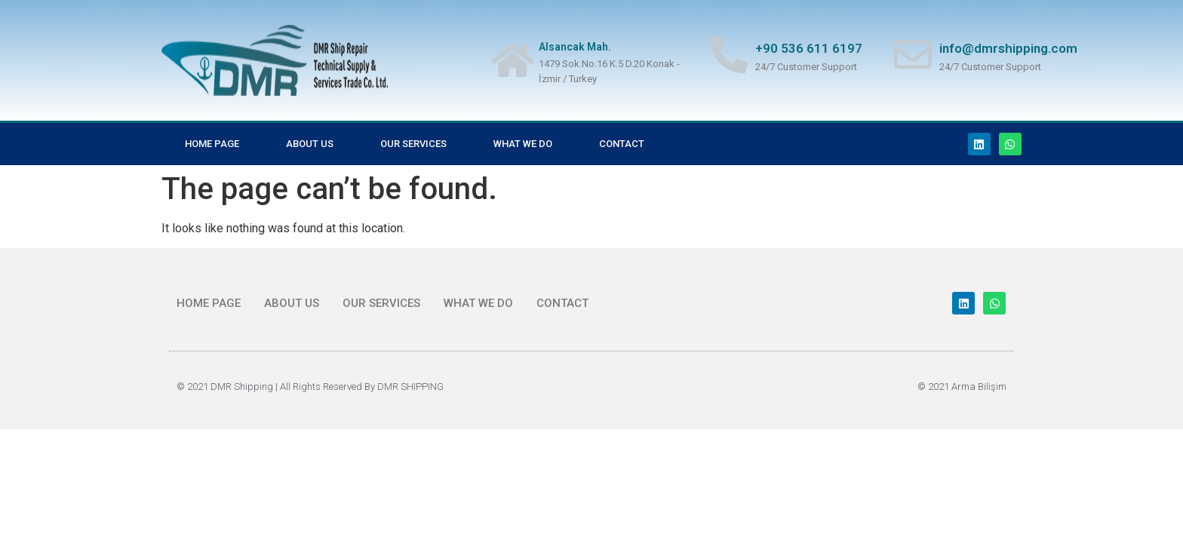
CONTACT (621, 143)
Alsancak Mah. (575, 47)
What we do (522, 143)
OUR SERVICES (413, 143)
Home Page (212, 143)
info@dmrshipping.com (1008, 48)
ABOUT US (309, 143)
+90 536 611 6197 (808, 48)
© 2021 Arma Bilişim (961, 386)
